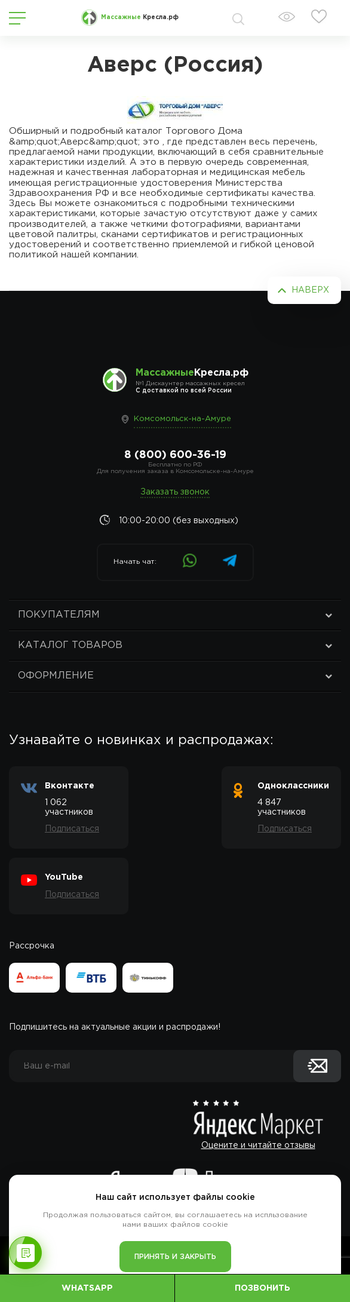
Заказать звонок (175, 492)
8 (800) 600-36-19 (175, 455)
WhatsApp (87, 1288)
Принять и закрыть (175, 1257)
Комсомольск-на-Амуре (182, 419)
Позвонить (262, 1288)
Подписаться (72, 829)
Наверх (310, 290)
